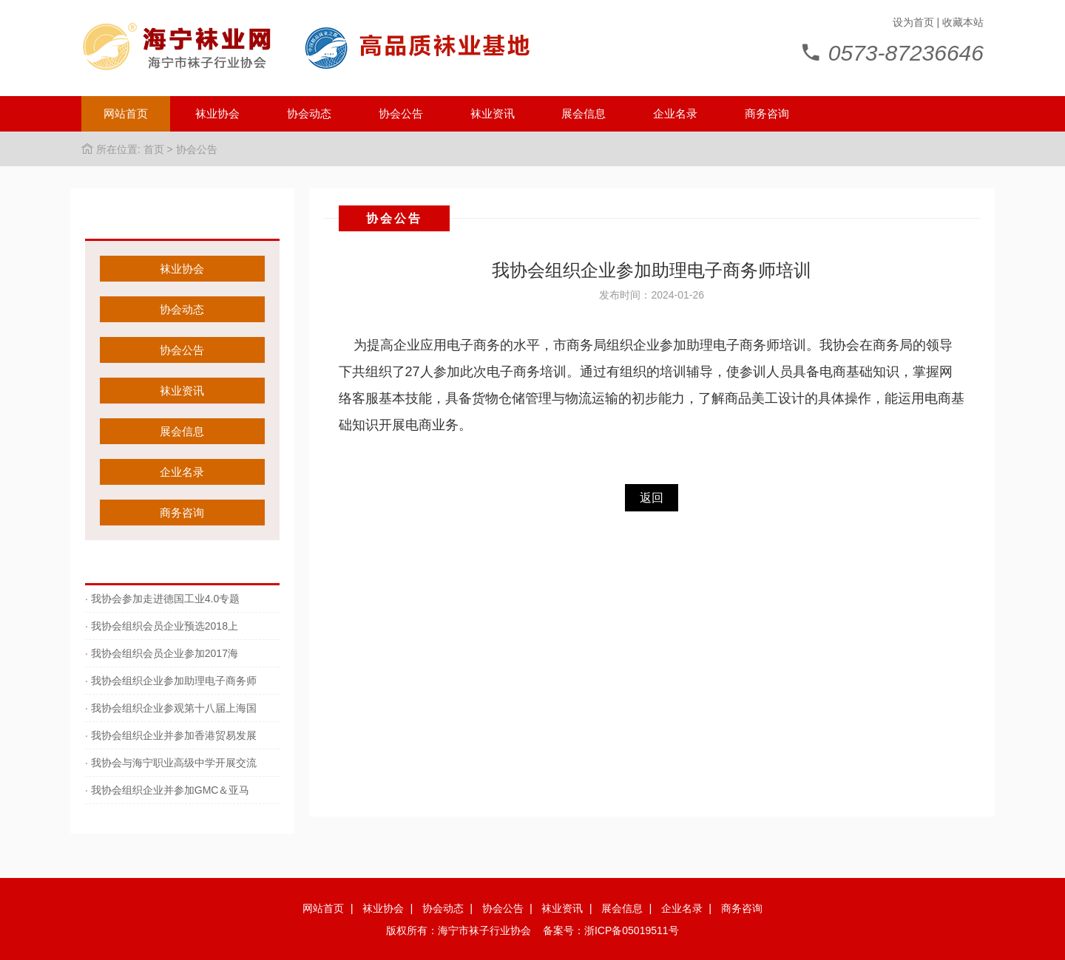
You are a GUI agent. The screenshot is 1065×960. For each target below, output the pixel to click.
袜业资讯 (492, 113)
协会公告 (401, 113)
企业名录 (675, 113)
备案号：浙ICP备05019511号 (611, 930)
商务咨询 (767, 113)
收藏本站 (963, 22)
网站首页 (126, 113)
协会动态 (309, 113)
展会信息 (583, 113)
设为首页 (913, 22)
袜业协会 (217, 113)
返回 (651, 497)
